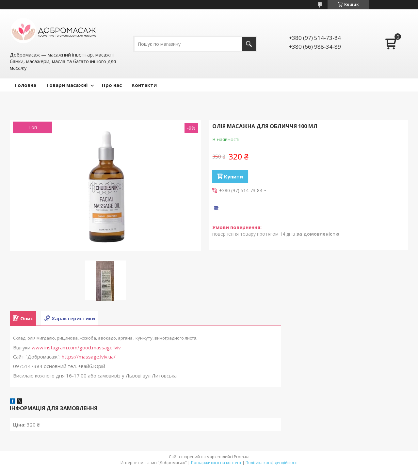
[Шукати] (249, 44)
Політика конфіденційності (271, 462)
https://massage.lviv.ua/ (89, 356)
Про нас (112, 85)
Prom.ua (241, 457)
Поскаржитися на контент (216, 462)
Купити (233, 176)
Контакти (144, 85)
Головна (25, 85)
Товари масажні (67, 85)
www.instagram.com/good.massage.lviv (76, 347)
